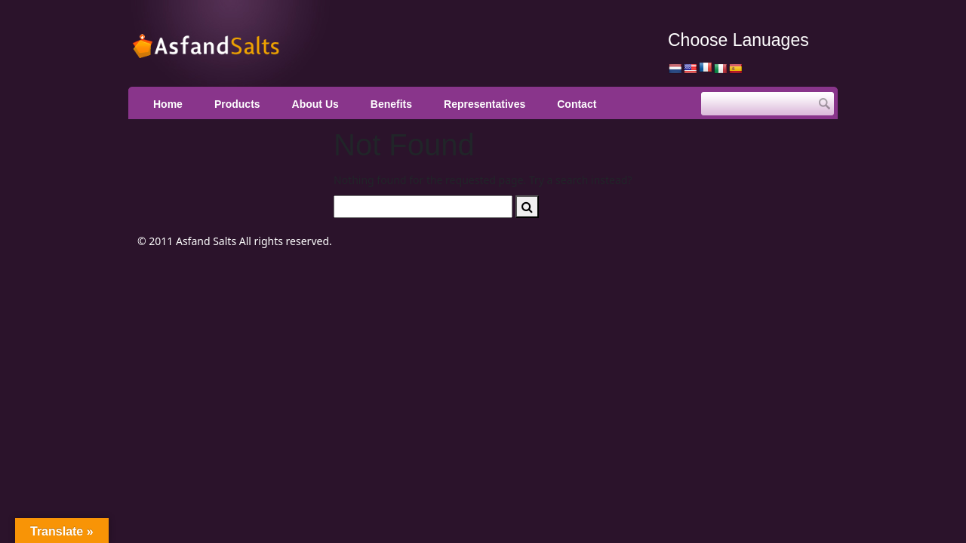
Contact (576, 104)
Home (168, 104)
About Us (315, 104)
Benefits (391, 104)
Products (237, 104)
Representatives (484, 104)
